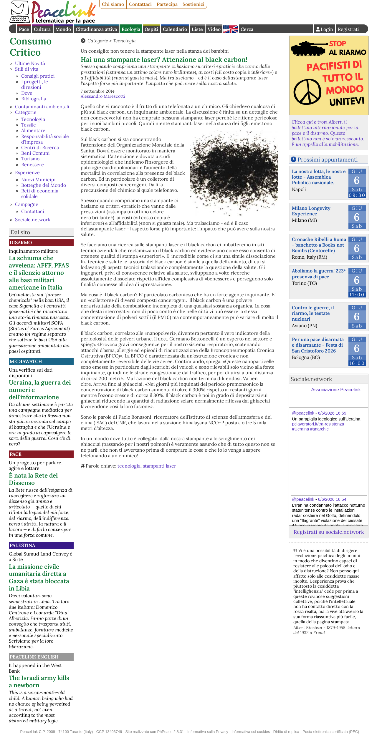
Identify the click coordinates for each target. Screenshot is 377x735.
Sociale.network (32, 219)
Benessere (32, 164)
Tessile (28, 125)
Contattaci (140, 4)
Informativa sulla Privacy (207, 731)
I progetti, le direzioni (34, 84)
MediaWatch (26, 361)
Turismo (30, 159)
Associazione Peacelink (336, 389)
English (230, 28)
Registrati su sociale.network (329, 531)
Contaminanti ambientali (42, 106)
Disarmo (21, 242)
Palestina (22, 545)
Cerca (247, 29)
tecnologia (129, 466)
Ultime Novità (30, 63)
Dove (26, 93)
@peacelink (303, 413)
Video (214, 29)
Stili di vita (26, 69)
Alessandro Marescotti (103, 96)
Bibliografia (33, 99)
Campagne (26, 204)
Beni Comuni (35, 153)
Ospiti (151, 29)
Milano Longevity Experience (311, 211)
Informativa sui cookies (251, 731)
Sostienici (193, 4)
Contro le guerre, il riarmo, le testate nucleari (313, 313)
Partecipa (167, 4)
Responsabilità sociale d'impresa (45, 139)
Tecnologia (33, 119)
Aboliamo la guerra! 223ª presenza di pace (318, 273)
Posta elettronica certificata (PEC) (330, 731)
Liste (197, 29)
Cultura (42, 29)
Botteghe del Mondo (43, 185)
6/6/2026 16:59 (332, 413)
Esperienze (27, 172)
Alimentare (33, 130)
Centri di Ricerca (40, 147)
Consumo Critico (31, 46)
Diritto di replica (286, 731)
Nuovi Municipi (38, 179)
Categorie (26, 112)
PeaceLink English (34, 657)
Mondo (63, 29)
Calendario (175, 29)
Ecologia (131, 29)
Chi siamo (113, 4)
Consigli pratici (38, 76)
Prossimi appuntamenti (327, 159)
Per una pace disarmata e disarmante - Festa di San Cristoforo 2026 (318, 344)
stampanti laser (159, 466)
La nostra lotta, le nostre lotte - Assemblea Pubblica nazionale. (319, 176)
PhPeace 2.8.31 (170, 731)
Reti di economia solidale (39, 193)
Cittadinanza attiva (96, 29)
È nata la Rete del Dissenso (33, 479)
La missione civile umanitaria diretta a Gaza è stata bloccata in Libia (39, 578)
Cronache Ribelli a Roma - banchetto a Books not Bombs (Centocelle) (319, 244)
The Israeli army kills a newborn (39, 681)
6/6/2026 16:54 (332, 499)
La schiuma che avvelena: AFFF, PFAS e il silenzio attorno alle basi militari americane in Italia (39, 272)
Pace (24, 29)
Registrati (348, 29)
